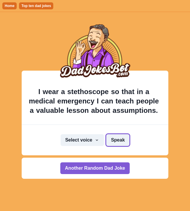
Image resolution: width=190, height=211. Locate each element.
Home (9, 6)
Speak (118, 139)
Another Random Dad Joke (95, 168)
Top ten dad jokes (36, 6)
